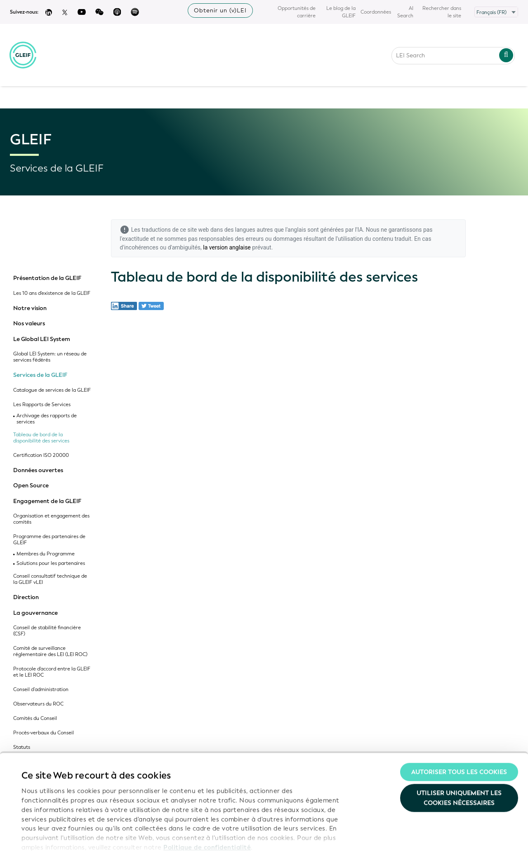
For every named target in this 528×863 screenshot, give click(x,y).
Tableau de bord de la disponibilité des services (41, 438)
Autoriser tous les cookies (459, 745)
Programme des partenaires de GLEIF (49, 540)
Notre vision (30, 308)
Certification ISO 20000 (41, 455)
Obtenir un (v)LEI (220, 10)
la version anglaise (226, 247)
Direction (26, 597)
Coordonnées (376, 12)
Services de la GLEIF (40, 375)
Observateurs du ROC (38, 704)
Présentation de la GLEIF (47, 278)
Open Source (31, 485)
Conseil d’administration (40, 690)
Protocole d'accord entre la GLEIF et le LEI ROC (51, 672)
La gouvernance (35, 613)
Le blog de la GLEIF (341, 12)
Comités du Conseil (35, 718)
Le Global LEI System (41, 339)
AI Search (405, 12)
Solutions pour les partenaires (50, 563)
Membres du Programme (45, 554)
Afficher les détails (49, 847)
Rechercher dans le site (441, 12)
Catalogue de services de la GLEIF (52, 390)
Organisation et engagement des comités (51, 519)
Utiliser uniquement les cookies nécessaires (459, 771)
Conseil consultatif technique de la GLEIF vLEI (50, 579)
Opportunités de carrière (297, 12)
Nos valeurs (29, 323)
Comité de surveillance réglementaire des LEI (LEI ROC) (50, 651)
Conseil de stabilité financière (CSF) (47, 631)
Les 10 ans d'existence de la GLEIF (51, 293)
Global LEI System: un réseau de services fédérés (50, 357)
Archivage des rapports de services (46, 419)
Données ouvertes (38, 470)
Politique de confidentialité (207, 820)
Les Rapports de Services (42, 405)
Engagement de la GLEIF (47, 501)
